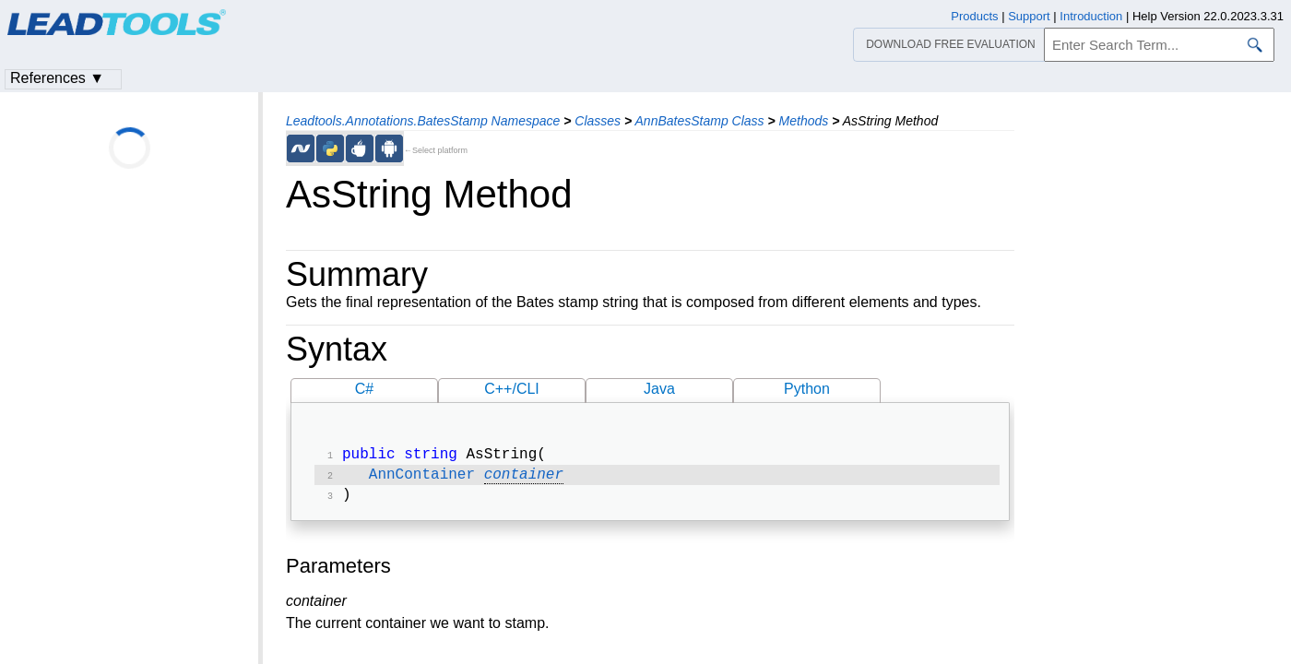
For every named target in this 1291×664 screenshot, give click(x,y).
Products (974, 16)
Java (659, 389)
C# (364, 389)
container (523, 478)
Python (807, 389)
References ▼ (57, 78)
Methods (804, 120)
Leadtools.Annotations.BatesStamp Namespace (423, 120)
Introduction (1091, 16)
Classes (597, 120)
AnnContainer (422, 478)
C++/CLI (511, 389)
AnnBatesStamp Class (699, 120)
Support (1029, 16)
